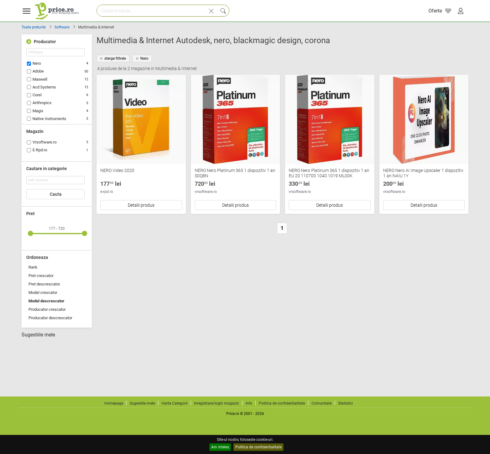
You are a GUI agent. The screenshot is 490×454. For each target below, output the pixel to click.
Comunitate (322, 403)
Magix (37, 110)
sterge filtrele (113, 58)
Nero (36, 63)
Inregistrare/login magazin (216, 403)
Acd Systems (44, 87)
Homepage (113, 403)
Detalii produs (141, 205)
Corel (37, 95)
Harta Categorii (175, 403)
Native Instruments (49, 118)
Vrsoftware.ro (44, 142)
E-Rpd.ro (39, 150)
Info (249, 403)
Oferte (435, 11)
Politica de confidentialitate (258, 447)
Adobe (38, 71)
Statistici (345, 403)
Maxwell (39, 79)
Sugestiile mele (38, 335)
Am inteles (220, 447)
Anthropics (42, 102)
